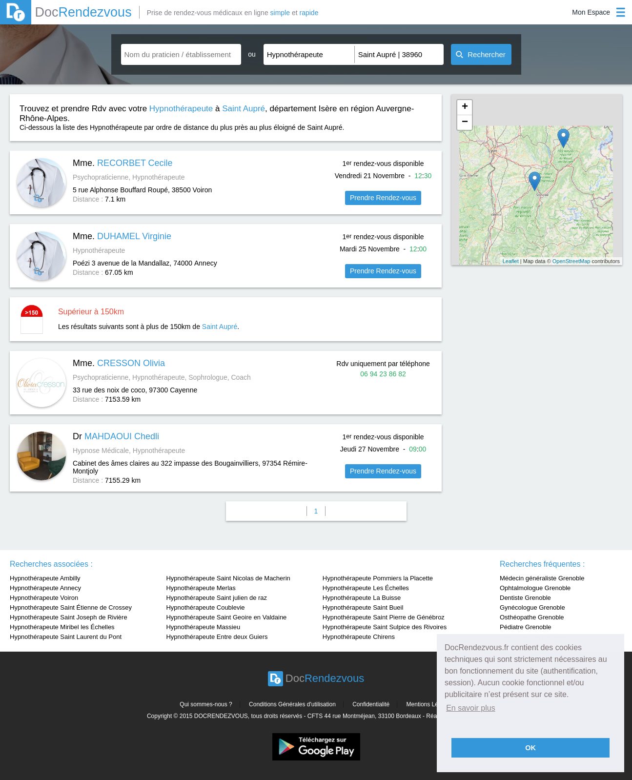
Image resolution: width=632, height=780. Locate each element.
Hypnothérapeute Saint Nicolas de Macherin (228, 578)
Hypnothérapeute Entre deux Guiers (216, 636)
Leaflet (511, 261)
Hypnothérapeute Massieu (203, 627)
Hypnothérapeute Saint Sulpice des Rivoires (385, 627)
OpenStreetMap (571, 261)
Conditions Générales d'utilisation (292, 704)
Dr (116, 436)
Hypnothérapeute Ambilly (45, 578)
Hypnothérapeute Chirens (359, 636)
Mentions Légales (429, 704)
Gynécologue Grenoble (532, 607)
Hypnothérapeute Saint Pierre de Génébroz (384, 617)
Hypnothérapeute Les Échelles (366, 588)
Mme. (123, 163)
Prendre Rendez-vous (383, 198)
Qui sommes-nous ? (206, 704)
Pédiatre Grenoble (525, 627)
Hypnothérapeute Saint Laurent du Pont (66, 636)
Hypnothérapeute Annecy (45, 588)
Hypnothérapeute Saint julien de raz (216, 597)
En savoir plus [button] (470, 708)
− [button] (465, 122)
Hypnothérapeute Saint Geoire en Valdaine (226, 617)
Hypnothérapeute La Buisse (362, 597)
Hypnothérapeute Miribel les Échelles (62, 627)
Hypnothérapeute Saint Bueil (363, 607)
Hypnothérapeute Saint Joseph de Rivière (68, 617)
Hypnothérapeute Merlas (200, 588)
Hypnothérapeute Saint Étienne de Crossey (71, 607)
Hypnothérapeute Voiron (44, 597)
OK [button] (530, 748)
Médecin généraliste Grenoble (542, 578)
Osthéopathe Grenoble (532, 617)
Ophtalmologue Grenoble (535, 588)
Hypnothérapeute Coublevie (205, 607)
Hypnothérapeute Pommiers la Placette (378, 578)
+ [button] (465, 107)
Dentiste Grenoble (525, 597)
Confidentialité (370, 704)
